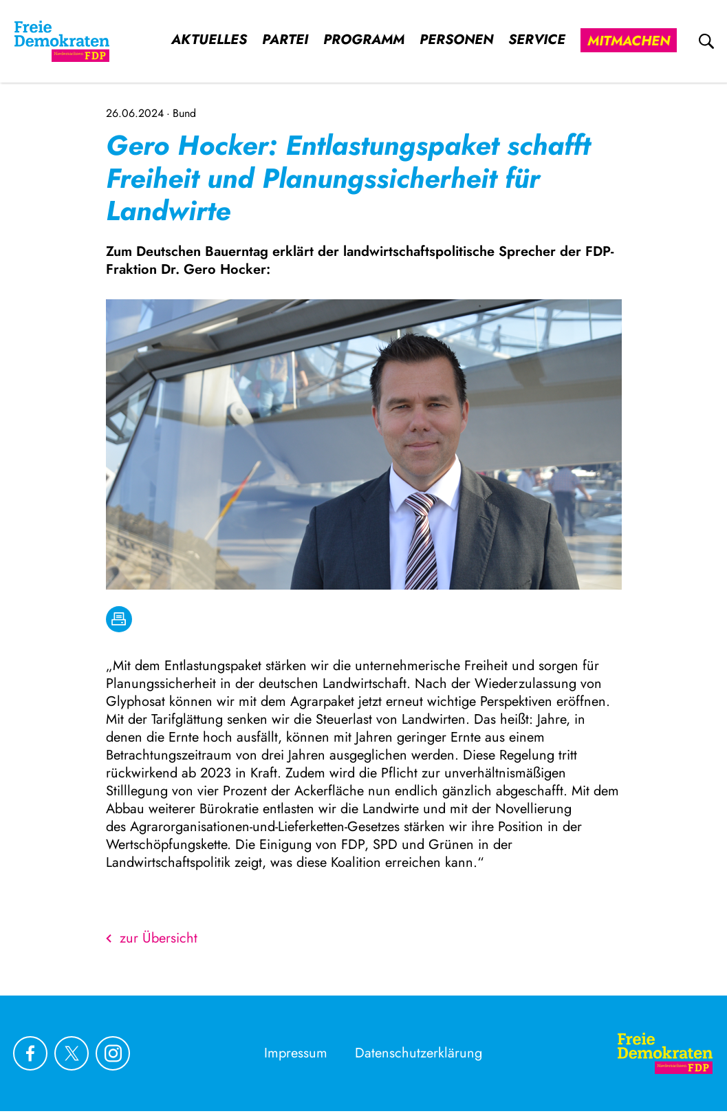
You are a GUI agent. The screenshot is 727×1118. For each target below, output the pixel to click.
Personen (456, 40)
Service (536, 40)
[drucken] (119, 619)
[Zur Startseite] (665, 1053)
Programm (363, 40)
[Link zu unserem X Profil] (71, 1053)
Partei (285, 40)
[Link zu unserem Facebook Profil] (30, 1053)
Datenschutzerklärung (418, 1053)
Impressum (295, 1053)
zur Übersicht (151, 938)
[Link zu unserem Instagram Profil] (113, 1053)
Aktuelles (209, 40)
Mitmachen (628, 41)
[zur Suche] (706, 41)
